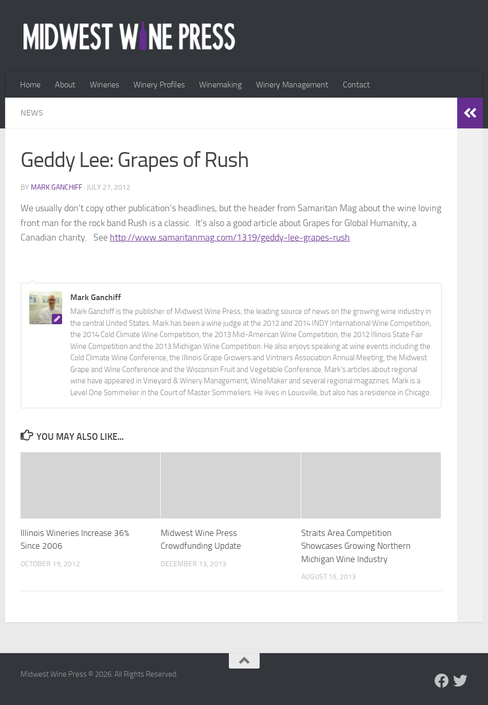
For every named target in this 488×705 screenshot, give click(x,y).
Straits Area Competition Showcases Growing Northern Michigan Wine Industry (356, 546)
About (65, 84)
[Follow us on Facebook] (442, 681)
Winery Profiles (159, 84)
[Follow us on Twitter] (460, 681)
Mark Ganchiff (56, 187)
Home (30, 84)
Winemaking (220, 84)
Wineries (104, 84)
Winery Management (292, 84)
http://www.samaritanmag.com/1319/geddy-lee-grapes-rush (230, 237)
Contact (356, 84)
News (32, 113)
